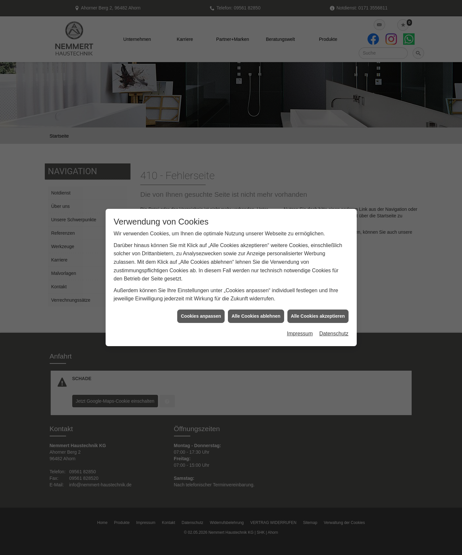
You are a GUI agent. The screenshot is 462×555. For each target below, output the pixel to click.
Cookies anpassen (201, 311)
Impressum (300, 329)
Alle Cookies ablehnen (255, 311)
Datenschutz (334, 329)
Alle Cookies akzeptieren (318, 311)
